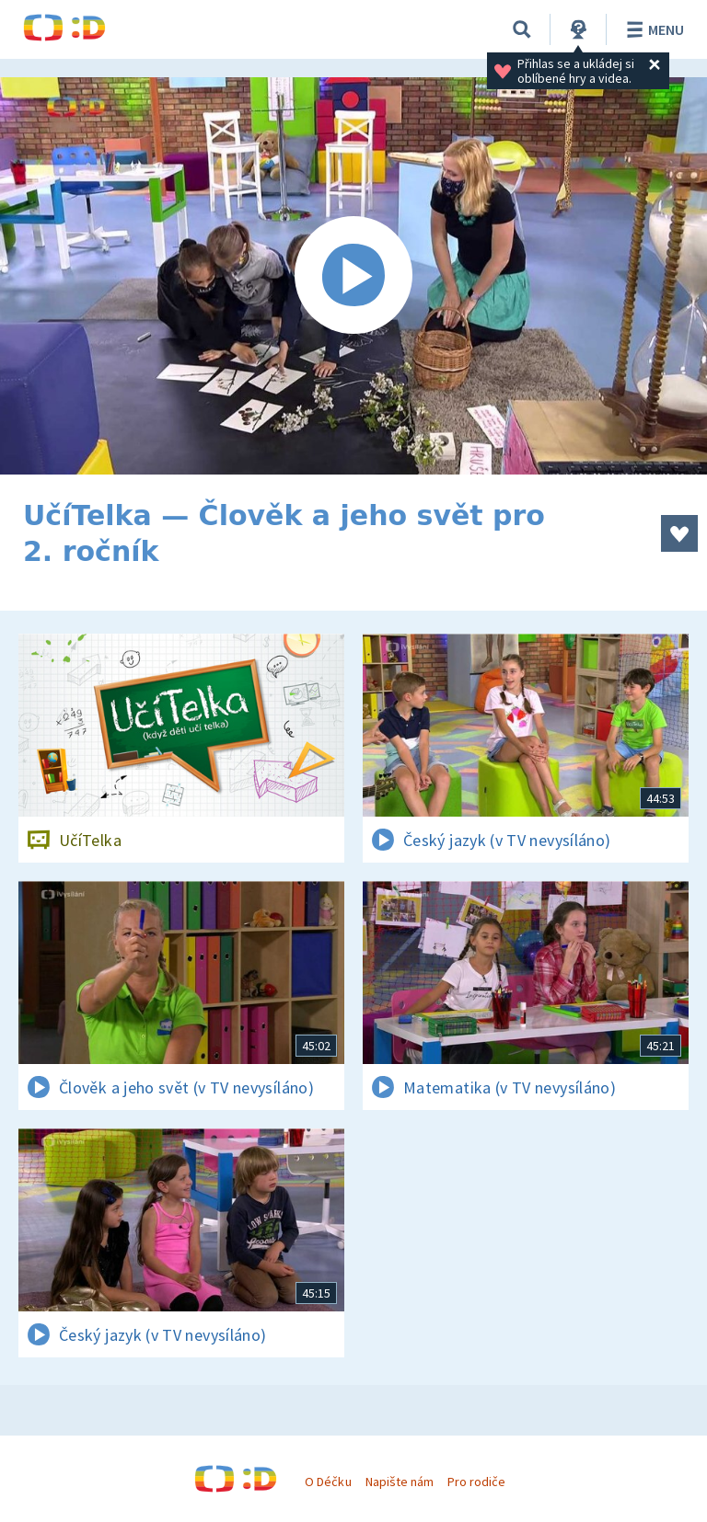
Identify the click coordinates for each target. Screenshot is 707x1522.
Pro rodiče (476, 1481)
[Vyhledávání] (522, 29)
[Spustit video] (353, 276)
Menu (652, 29)
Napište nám (399, 1481)
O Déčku (328, 1481)
